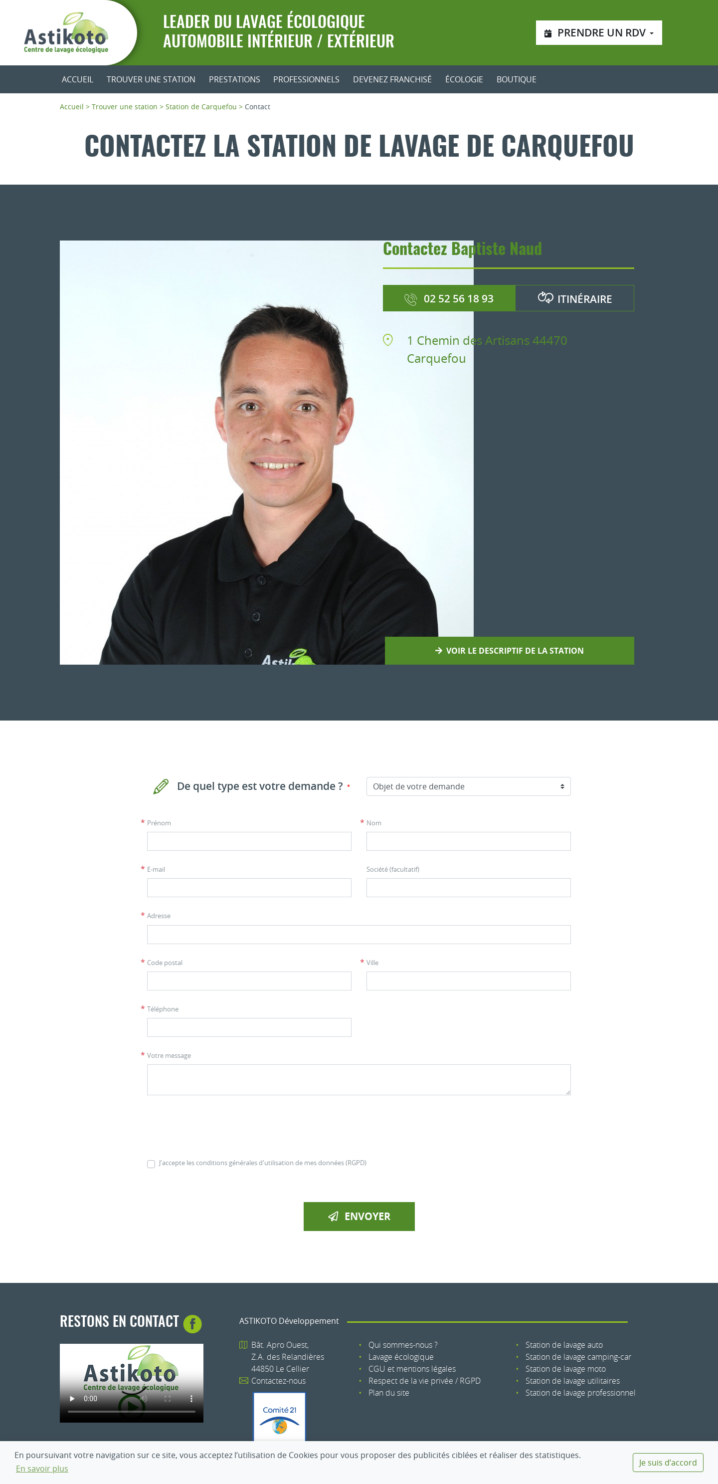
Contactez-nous (278, 1380)
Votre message (169, 1055)
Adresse (159, 916)
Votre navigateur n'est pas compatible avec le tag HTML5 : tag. (131, 1383)
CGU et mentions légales (412, 1368)
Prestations (234, 79)
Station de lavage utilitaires (573, 1380)
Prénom (159, 823)
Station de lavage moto (566, 1368)
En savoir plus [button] (42, 1468)
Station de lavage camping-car (578, 1356)
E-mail (156, 869)
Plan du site (388, 1392)
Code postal (164, 963)
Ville (372, 963)
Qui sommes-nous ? (403, 1344)
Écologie (464, 79)
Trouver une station (151, 79)
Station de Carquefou (201, 106)
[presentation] (223, 1126)
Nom (373, 823)
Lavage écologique (401, 1356)
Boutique (517, 79)
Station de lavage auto (564, 1344)
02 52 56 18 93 (448, 298)
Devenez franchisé (392, 79)
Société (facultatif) (392, 869)
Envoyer (359, 1216)
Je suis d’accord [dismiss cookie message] (668, 1462)
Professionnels (306, 79)
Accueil (77, 79)
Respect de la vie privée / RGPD (424, 1380)
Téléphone (163, 1009)
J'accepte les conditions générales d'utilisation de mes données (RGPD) (262, 1163)
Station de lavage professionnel (581, 1392)
